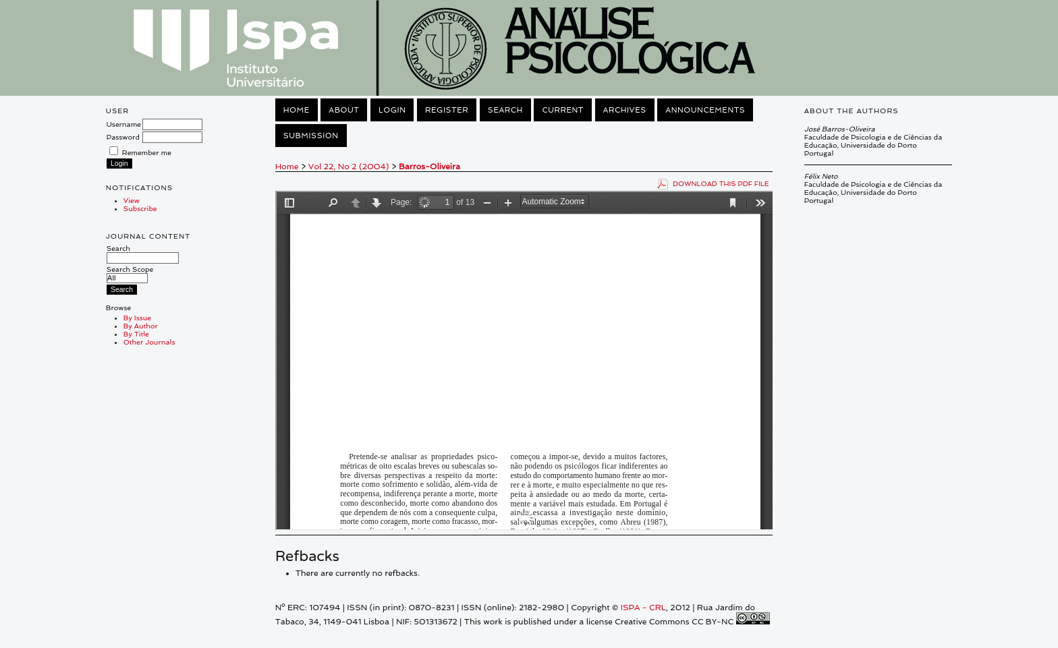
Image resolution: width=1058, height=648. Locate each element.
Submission (311, 135)
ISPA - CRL (643, 607)
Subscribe (140, 208)
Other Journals (149, 342)
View (131, 200)
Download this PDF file (721, 183)
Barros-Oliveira (429, 166)
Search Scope (130, 273)
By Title (136, 334)
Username (124, 124)
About (344, 110)
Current (563, 110)
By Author (140, 326)
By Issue (137, 318)
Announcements (705, 110)
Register (446, 110)
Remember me (146, 152)
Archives (624, 110)
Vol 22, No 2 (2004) (348, 166)
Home (296, 110)
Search (143, 253)
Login (392, 110)
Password (123, 137)
